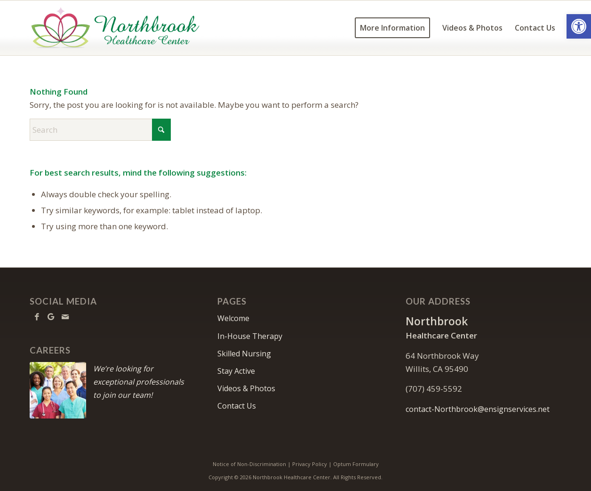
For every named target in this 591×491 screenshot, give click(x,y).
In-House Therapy (249, 336)
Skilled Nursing (244, 353)
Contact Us (236, 406)
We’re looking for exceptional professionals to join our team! (138, 381)
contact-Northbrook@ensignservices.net (478, 409)
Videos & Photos (246, 388)
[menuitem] (392, 27)
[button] (579, 26)
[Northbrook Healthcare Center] (115, 27)
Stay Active (236, 371)
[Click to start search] (161, 130)
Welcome (233, 318)
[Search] (100, 130)
